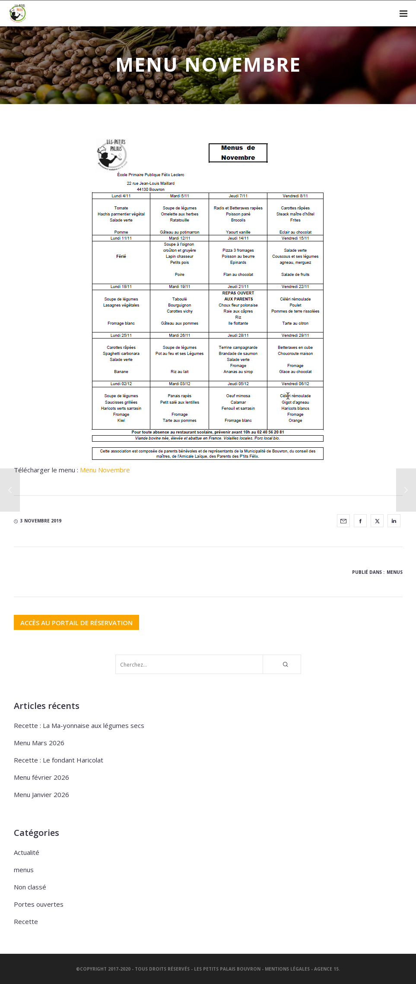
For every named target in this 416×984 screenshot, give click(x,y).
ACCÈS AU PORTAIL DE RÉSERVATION (76, 622)
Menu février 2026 (41, 777)
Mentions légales (287, 969)
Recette (26, 921)
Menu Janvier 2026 (41, 794)
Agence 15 (326, 969)
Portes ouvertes (39, 904)
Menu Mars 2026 (39, 742)
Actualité (26, 852)
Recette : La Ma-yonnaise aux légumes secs (79, 725)
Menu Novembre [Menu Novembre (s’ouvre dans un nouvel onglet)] (105, 469)
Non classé (30, 887)
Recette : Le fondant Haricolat (58, 760)
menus (395, 572)
